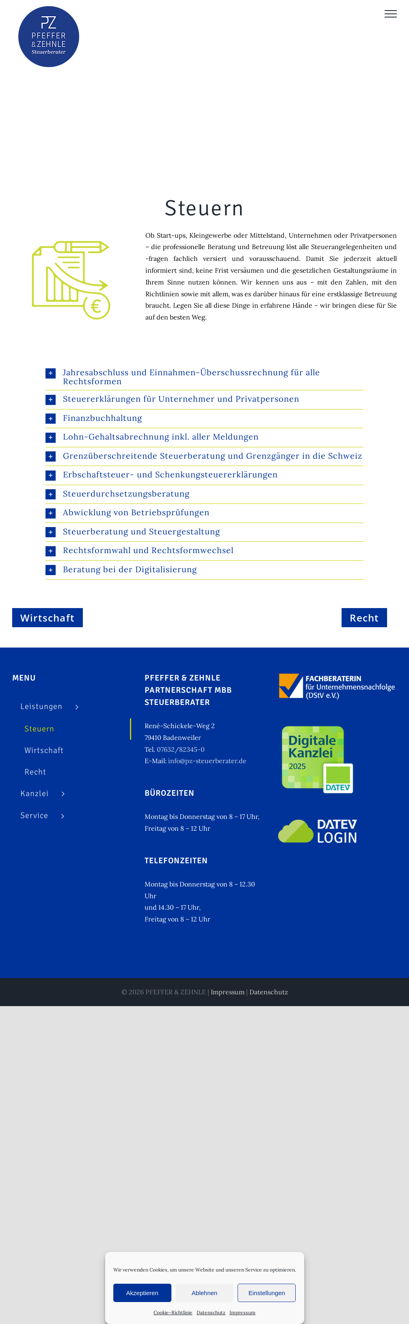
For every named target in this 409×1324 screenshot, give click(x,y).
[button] (204, 377)
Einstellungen (267, 1292)
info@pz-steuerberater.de (207, 761)
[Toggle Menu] (390, 14)
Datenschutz (211, 1312)
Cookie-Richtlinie (173, 1312)
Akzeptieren (142, 1292)
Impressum (242, 1312)
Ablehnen (204, 1292)
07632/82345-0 (181, 749)
